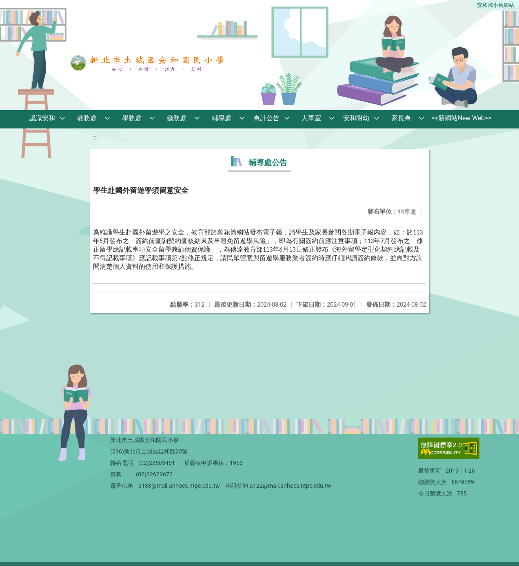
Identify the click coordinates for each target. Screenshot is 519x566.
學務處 (132, 118)
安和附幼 (356, 118)
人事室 (311, 118)
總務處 (176, 118)
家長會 (401, 118)
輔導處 (221, 118)
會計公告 (266, 118)
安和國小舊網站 (495, 5)
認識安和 (42, 118)
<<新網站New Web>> (461, 118)
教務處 (87, 118)
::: (95, 137)
